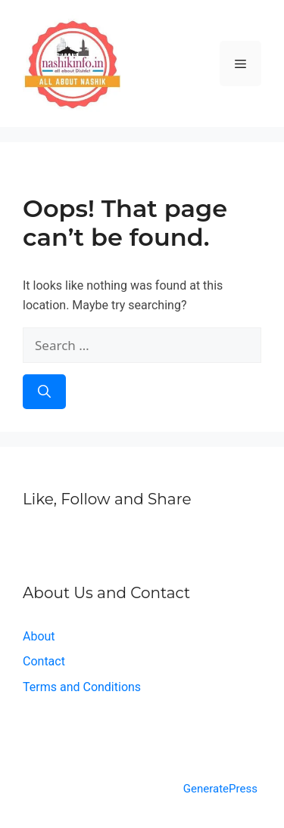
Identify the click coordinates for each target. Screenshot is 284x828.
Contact (44, 661)
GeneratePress (220, 788)
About (39, 636)
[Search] (44, 391)
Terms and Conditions (82, 687)
